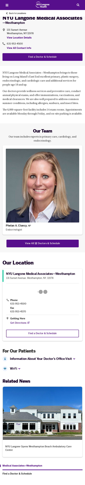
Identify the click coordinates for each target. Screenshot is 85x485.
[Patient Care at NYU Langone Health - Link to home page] (42, 4)
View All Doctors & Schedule (42, 243)
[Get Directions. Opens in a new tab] (18, 323)
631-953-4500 (18, 304)
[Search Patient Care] (78, 5)
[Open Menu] (7, 5)
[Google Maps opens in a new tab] (42, 291)
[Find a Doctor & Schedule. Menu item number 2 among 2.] (42, 474)
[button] (74, 359)
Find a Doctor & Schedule (42, 57)
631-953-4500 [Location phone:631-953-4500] (15, 43)
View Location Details (19, 37)
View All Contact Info (19, 48)
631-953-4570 (18, 311)
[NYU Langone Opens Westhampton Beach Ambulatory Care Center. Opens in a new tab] (42, 421)
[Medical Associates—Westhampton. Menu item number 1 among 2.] (21, 466)
